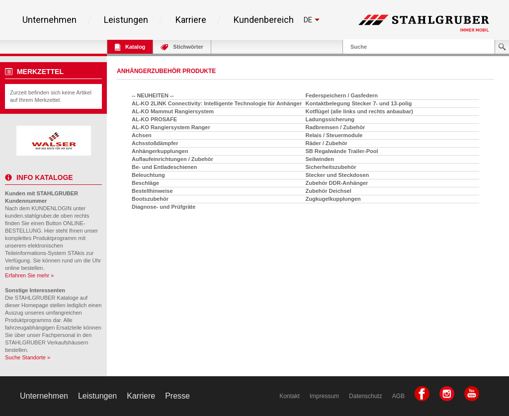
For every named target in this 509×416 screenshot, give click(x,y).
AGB (398, 396)
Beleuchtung (148, 175)
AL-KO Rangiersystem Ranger (171, 127)
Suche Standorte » (27, 357)
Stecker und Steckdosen (337, 175)
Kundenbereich (264, 20)
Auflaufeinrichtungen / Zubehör (172, 159)
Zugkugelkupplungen (333, 199)
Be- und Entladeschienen (164, 167)
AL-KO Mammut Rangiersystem (173, 111)
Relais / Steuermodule (334, 135)
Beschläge (145, 183)
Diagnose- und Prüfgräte (163, 207)
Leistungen (126, 20)
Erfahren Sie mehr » (29, 275)
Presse (177, 396)
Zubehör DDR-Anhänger (337, 183)
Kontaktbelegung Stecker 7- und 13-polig (359, 103)
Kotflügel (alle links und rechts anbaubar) (359, 111)
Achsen (142, 135)
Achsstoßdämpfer (155, 143)
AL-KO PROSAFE (154, 119)
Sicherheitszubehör (331, 167)
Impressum (324, 396)
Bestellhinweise (152, 191)
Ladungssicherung (330, 119)
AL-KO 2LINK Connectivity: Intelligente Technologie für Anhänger (217, 103)
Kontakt (289, 396)
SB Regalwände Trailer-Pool (342, 151)
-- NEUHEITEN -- (152, 95)
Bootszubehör (150, 199)
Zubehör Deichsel (328, 191)
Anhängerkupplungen (160, 151)
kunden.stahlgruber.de (32, 216)
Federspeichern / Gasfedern (342, 95)
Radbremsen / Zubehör (335, 127)
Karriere (190, 20)
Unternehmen (49, 20)
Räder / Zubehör (326, 143)
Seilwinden (320, 159)
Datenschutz (365, 396)
